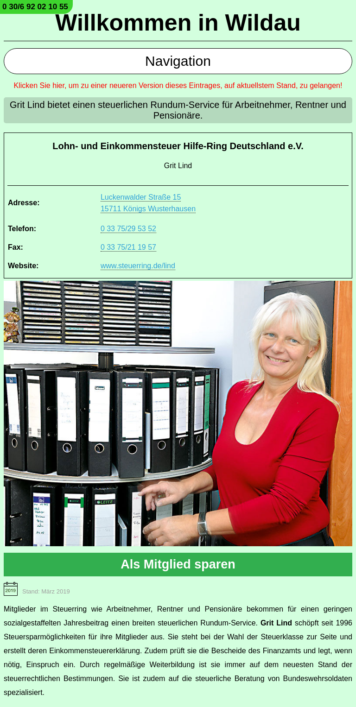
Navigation (178, 61)
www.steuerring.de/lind (138, 266)
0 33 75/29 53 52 (128, 229)
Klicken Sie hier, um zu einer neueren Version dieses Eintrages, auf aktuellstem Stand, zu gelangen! (178, 85)
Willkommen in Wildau (178, 23)
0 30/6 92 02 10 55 (35, 6)
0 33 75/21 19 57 (128, 247)
